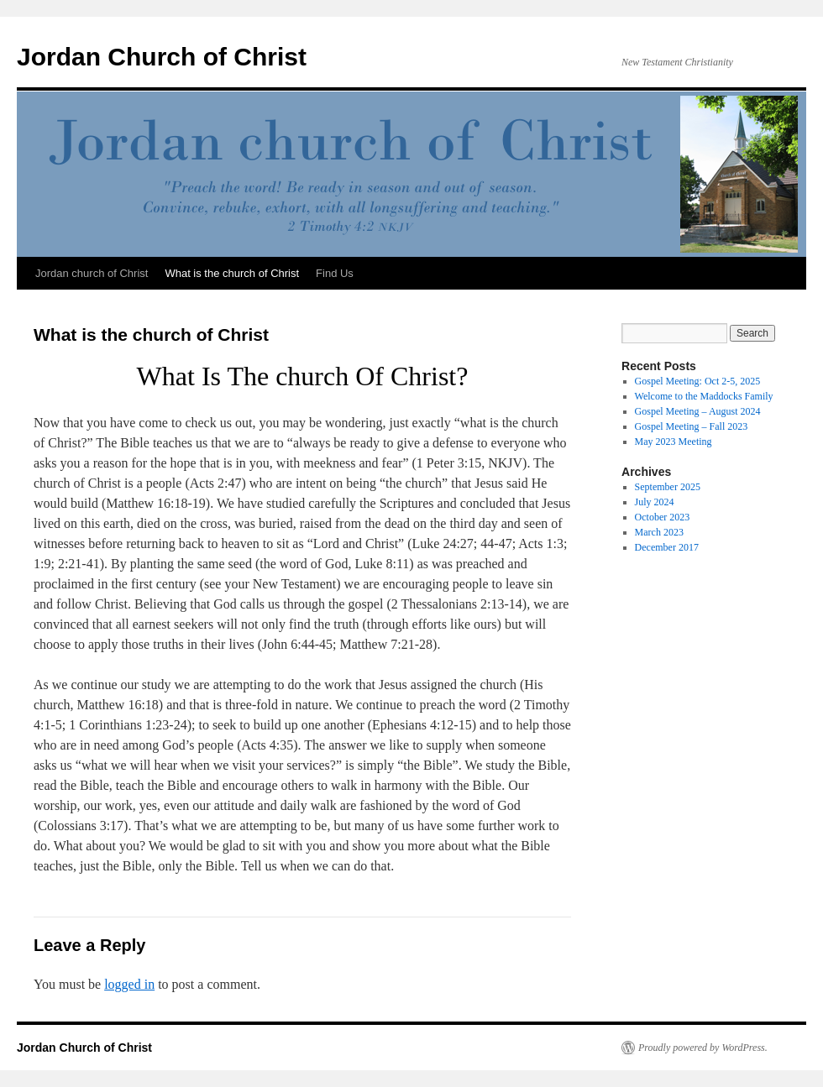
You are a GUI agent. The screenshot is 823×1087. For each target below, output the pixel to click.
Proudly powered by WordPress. (703, 1047)
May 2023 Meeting (673, 441)
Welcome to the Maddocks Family (704, 396)
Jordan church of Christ (91, 273)
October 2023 (662, 517)
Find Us (335, 273)
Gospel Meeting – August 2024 (698, 411)
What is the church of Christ (232, 273)
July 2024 (654, 502)
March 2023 (659, 532)
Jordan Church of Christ (162, 57)
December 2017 (667, 547)
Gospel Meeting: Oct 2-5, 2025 (698, 381)
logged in (129, 984)
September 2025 (667, 487)
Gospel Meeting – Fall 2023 (691, 426)
